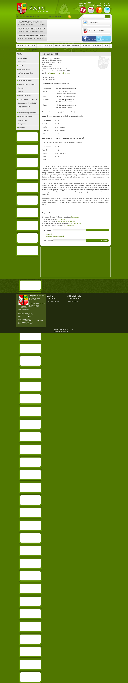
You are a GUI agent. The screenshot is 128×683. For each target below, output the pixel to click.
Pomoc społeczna (32, 50)
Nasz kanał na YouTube (96, 30)
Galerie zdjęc (93, 22)
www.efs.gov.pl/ (69, 225)
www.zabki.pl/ (60, 219)
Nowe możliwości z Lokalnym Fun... (32, 29)
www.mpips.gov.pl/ (75, 223)
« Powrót (104, 240)
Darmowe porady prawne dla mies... (32, 36)
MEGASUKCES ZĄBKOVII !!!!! (30, 22)
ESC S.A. (70, 329)
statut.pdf (49, 234)
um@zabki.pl (25, 309)
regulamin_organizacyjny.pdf (55, 236)
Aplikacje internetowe (61, 331)
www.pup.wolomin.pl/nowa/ (66, 221)
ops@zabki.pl (51, 73)
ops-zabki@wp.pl (64, 73)
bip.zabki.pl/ (75, 217)
